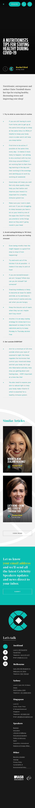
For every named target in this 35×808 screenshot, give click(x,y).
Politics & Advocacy (19, 738)
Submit (17, 591)
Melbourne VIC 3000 (19, 671)
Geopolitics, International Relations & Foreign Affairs (21, 745)
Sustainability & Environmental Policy (19, 766)
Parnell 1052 (17, 652)
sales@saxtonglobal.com (25, 717)
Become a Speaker (19, 757)
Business (16, 728)
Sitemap (15, 759)
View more (17, 533)
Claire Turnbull (17, 89)
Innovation (16, 730)
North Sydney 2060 (19, 690)
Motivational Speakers (20, 735)
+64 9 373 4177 (25, 655)
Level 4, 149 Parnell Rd (20, 650)
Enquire (14, 4)
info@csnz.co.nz (22, 657)
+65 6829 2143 (24, 714)
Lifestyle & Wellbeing (19, 733)
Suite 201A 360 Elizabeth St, (22, 669)
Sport (15, 740)
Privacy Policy (17, 762)
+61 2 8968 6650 (25, 693)
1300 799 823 (24, 674)
